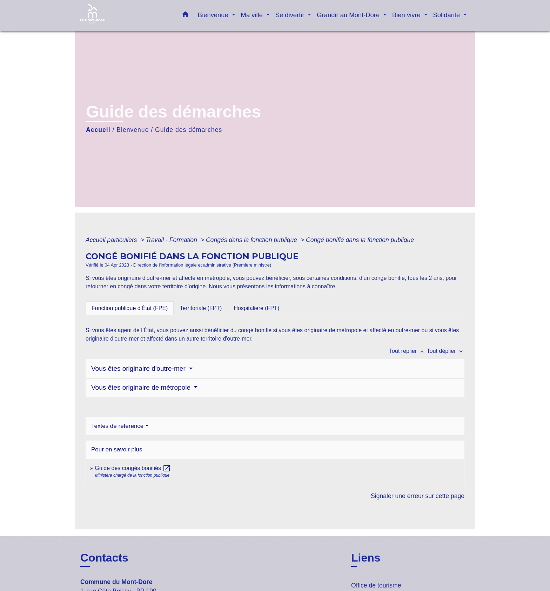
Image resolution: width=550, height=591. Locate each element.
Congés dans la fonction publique (252, 239)
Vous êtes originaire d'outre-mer (139, 368)
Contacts (104, 557)
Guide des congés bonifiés (133, 468)
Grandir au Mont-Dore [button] (349, 15)
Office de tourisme (376, 585)
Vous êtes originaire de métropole (141, 387)
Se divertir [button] (290, 15)
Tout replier (408, 351)
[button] (185, 15)
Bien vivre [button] (407, 15)
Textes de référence (117, 426)
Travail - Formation (172, 239)
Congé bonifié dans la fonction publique (360, 239)
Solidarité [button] (447, 15)
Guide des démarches (188, 129)
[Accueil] (124, 15)
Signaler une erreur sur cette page (417, 495)
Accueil (98, 129)
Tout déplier (445, 351)
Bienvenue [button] (214, 15)
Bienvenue (132, 129)
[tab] (130, 308)
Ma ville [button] (252, 15)
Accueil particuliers (112, 239)
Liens (366, 557)
